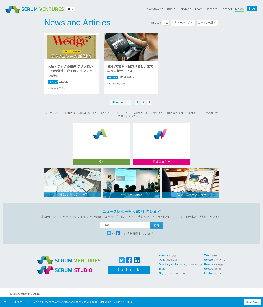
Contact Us (129, 269)
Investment (154, 9)
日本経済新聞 (120, 77)
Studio (170, 9)
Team (199, 9)
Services (185, 9)
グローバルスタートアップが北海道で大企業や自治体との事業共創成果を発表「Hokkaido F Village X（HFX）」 (70, 302)
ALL (166, 22)
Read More (252, 302)
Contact (226, 9)
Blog (252, 8)
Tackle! (167, 269)
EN (68, 9)
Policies (212, 273)
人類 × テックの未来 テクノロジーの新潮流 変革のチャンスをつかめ (70, 71)
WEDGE (58, 81)
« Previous (117, 102)
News (239, 9)
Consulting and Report (180, 264)
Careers (212, 9)
